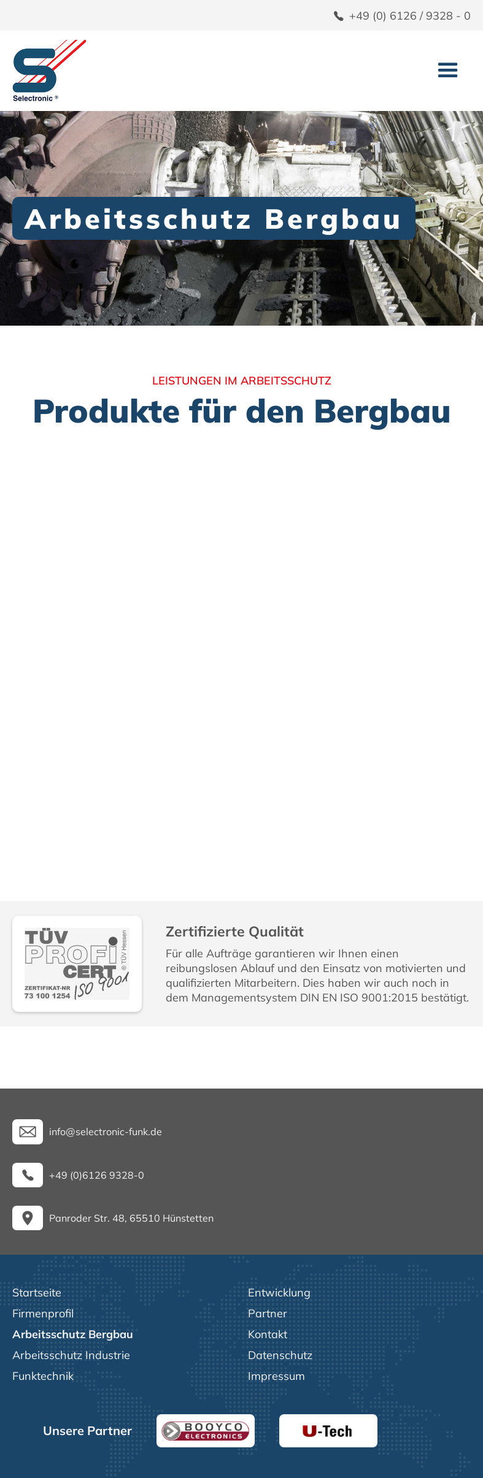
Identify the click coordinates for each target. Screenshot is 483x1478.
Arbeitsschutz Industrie (71, 1355)
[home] (49, 71)
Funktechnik (43, 1376)
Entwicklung (279, 1292)
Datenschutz (280, 1355)
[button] (448, 70)
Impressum (276, 1376)
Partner (267, 1313)
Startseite (36, 1292)
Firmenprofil (43, 1313)
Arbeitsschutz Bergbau (72, 1334)
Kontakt (267, 1334)
